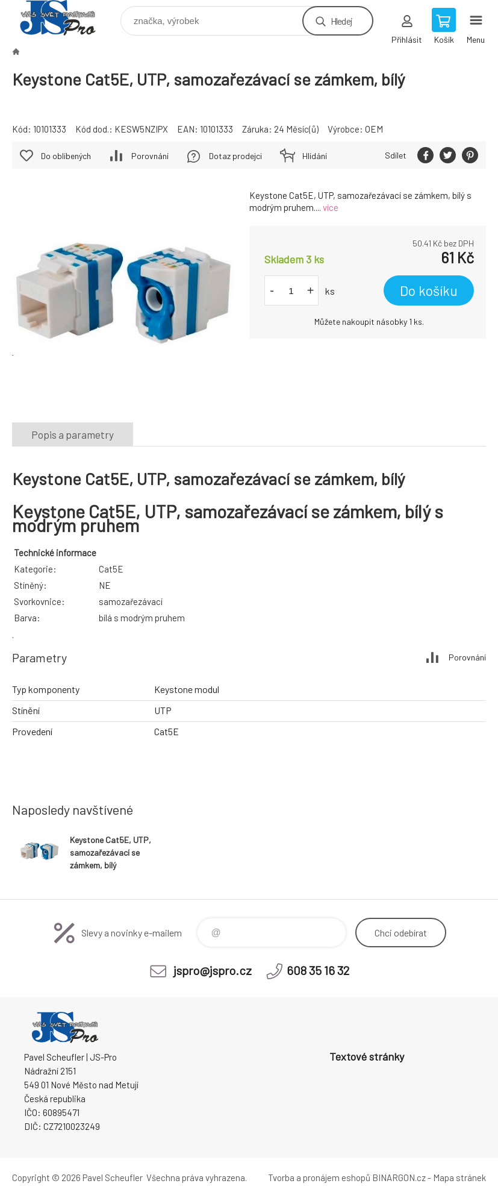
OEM (374, 129)
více (330, 207)
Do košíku (429, 290)
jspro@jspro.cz (212, 970)
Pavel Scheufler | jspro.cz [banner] (65, 18)
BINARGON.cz (399, 1177)
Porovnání (150, 156)
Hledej (341, 21)
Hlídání (314, 156)
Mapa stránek (459, 1177)
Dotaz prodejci (235, 156)
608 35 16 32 (318, 970)
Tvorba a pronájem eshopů (319, 1177)
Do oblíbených (66, 156)
